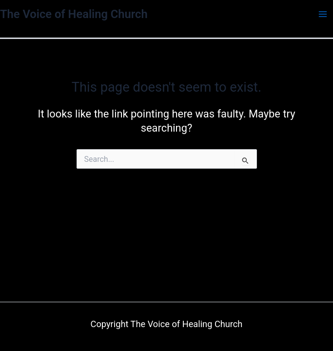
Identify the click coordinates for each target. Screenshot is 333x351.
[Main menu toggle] (323, 14)
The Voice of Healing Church (74, 14)
